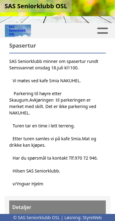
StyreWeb (92, 217)
